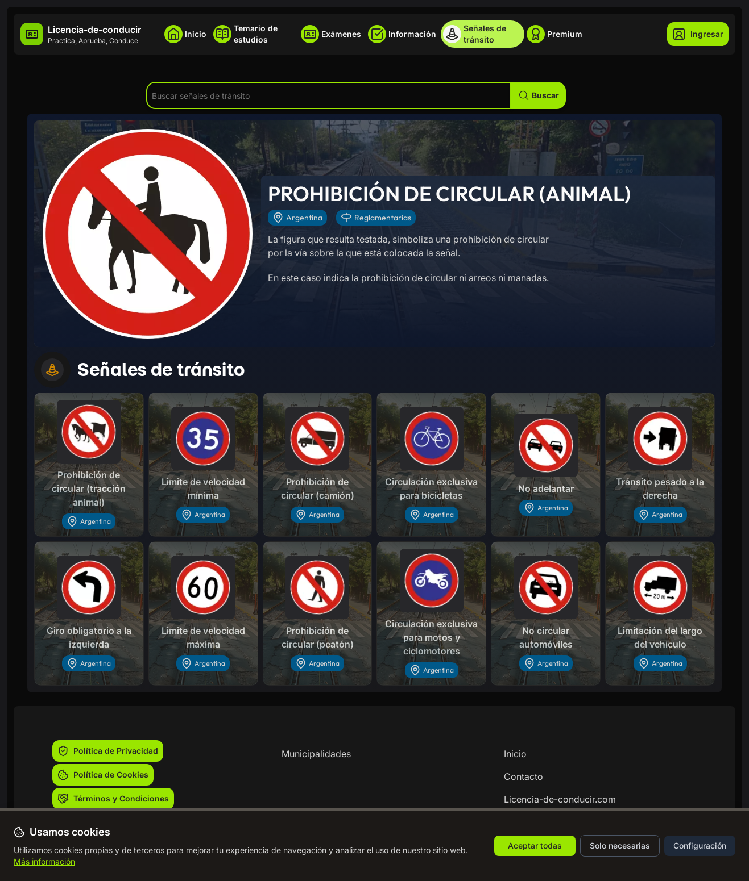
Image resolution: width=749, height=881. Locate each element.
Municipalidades (316, 753)
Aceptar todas (535, 845)
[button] (538, 95)
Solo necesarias (620, 845)
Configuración (699, 845)
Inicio (515, 753)
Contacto (523, 776)
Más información (44, 861)
